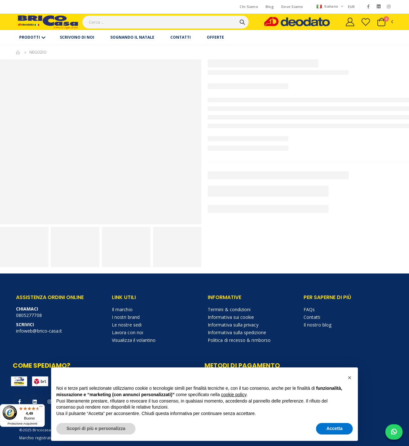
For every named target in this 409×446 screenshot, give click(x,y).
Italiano (328, 6)
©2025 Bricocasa (35, 429)
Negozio (38, 52)
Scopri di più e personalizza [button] (95, 428)
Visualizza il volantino (134, 340)
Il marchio (122, 309)
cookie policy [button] (233, 394)
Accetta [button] (334, 428)
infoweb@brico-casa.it (39, 331)
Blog (270, 6)
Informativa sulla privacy (233, 325)
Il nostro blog (317, 325)
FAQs (309, 309)
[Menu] (41, 408)
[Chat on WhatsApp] (394, 432)
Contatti (312, 317)
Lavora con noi (127, 332)
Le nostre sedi (127, 325)
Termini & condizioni (229, 309)
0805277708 (29, 315)
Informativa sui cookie (231, 317)
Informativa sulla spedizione (237, 332)
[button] (384, 22)
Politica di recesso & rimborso (239, 340)
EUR (351, 6)
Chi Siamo (249, 6)
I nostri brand (126, 317)
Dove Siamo (292, 6)
